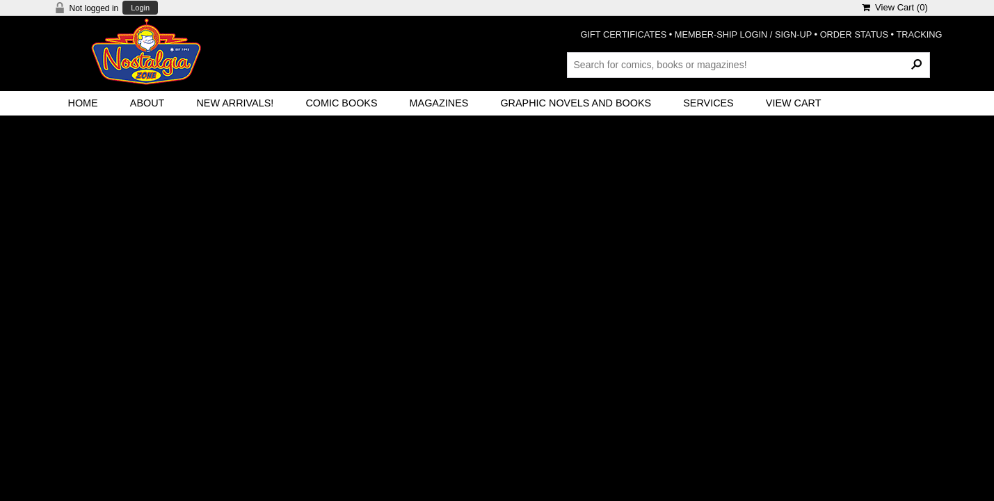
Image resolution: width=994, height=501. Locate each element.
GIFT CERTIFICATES (624, 34)
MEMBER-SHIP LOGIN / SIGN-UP (743, 34)
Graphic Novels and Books (575, 103)
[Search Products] (748, 65)
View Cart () (895, 7)
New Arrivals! (234, 103)
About (147, 103)
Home (83, 103)
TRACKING (919, 34)
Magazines (439, 103)
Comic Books (341, 103)
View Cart (793, 103)
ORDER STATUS (854, 34)
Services (708, 103)
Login (140, 8)
